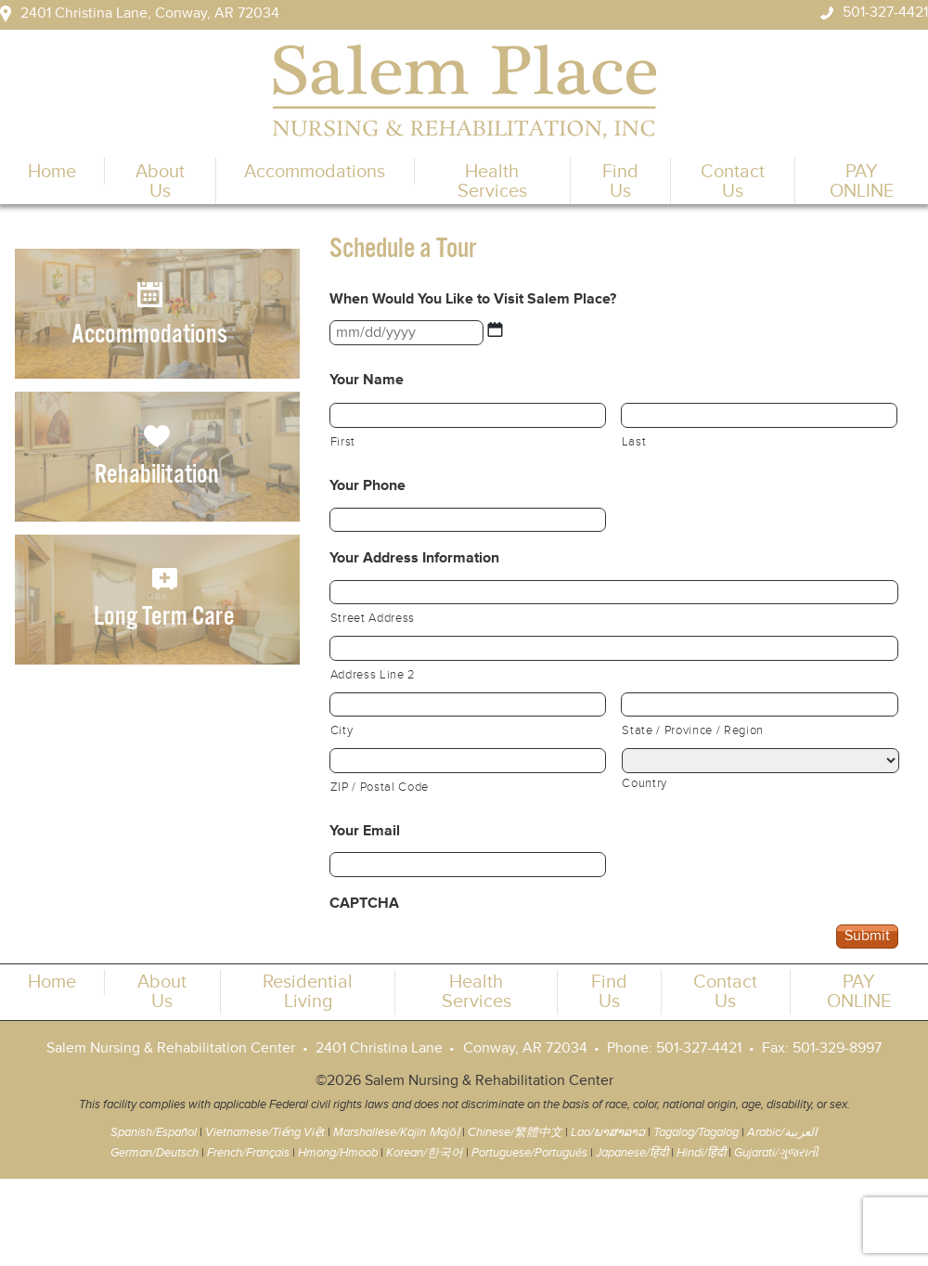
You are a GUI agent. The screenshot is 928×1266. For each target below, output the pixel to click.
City (342, 731)
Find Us (620, 180)
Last (634, 442)
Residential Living (308, 991)
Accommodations (314, 171)
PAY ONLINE (862, 180)
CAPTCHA (364, 903)
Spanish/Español (153, 1132)
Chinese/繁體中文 (515, 1132)
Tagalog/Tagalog (696, 1132)
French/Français (248, 1152)
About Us (160, 180)
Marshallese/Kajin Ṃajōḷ (395, 1132)
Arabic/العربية (782, 1132)
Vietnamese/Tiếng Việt (265, 1132)
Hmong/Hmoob (338, 1152)
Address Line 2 (373, 675)
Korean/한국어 (424, 1152)
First (342, 442)
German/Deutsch (154, 1152)
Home (52, 171)
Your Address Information (414, 558)
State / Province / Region (693, 731)
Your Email (364, 831)
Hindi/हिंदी (701, 1152)
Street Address (372, 619)
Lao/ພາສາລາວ (608, 1132)
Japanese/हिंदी (632, 1152)
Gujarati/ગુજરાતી (776, 1152)
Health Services (492, 180)
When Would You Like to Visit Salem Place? (472, 299)
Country (644, 784)
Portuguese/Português (529, 1152)
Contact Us (733, 180)
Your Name (366, 380)
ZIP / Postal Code (379, 788)
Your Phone (367, 486)
